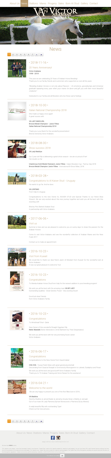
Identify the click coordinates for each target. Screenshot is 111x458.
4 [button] (20, 54)
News (24, 3)
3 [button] (16, 54)
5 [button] (24, 54)
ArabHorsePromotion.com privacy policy (54, 452)
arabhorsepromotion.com (62, 441)
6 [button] (28, 54)
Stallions (33, 3)
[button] (8, 25)
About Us (15, 3)
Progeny (52, 3)
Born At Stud (72, 3)
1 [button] (9, 54)
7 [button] (32, 54)
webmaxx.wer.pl (50, 441)
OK (62, 456)
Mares (43, 3)
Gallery (84, 3)
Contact (93, 3)
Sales (61, 3)
